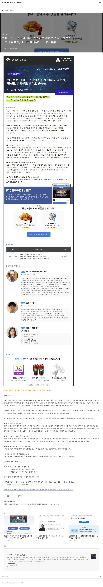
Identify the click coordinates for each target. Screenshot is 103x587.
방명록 (12, 10)
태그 (6, 10)
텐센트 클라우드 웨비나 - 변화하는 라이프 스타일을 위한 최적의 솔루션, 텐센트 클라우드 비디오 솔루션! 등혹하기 (38, 490)
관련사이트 (5, 576)
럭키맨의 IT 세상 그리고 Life (11, 2)
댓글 (5, 546)
